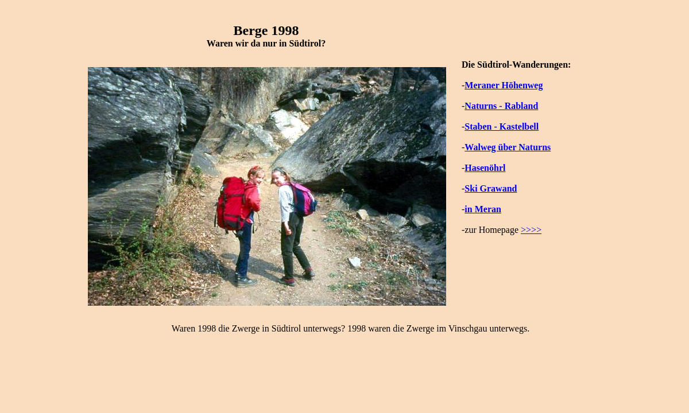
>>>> (531, 230)
